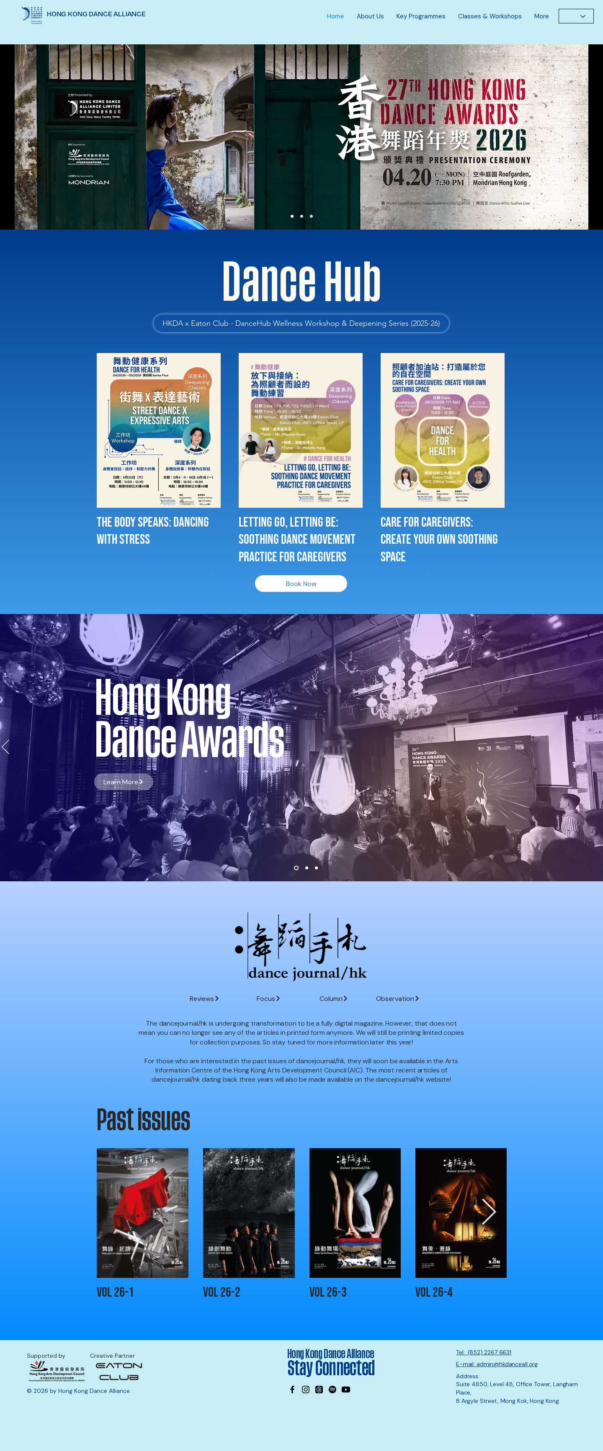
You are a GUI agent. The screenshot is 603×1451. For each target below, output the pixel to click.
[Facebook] (292, 1389)
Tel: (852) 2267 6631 (483, 1352)
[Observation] (398, 998)
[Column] (333, 998)
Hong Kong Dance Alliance (330, 1354)
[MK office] (311, 216)
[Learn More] (303, 137)
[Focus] (268, 998)
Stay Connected (332, 1368)
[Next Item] (488, 430)
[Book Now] (301, 583)
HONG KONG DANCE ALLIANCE (96, 14)
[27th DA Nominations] (292, 216)
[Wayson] (301, 216)
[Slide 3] (316, 868)
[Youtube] (346, 1389)
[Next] (576, 137)
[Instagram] (306, 1389)
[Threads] (319, 1389)
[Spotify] (332, 1389)
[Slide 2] (306, 868)
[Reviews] (204, 998)
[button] (370, 16)
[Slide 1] (296, 868)
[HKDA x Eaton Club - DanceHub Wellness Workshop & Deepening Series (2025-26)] (301, 323)
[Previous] (26, 137)
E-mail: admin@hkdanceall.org (497, 1364)
